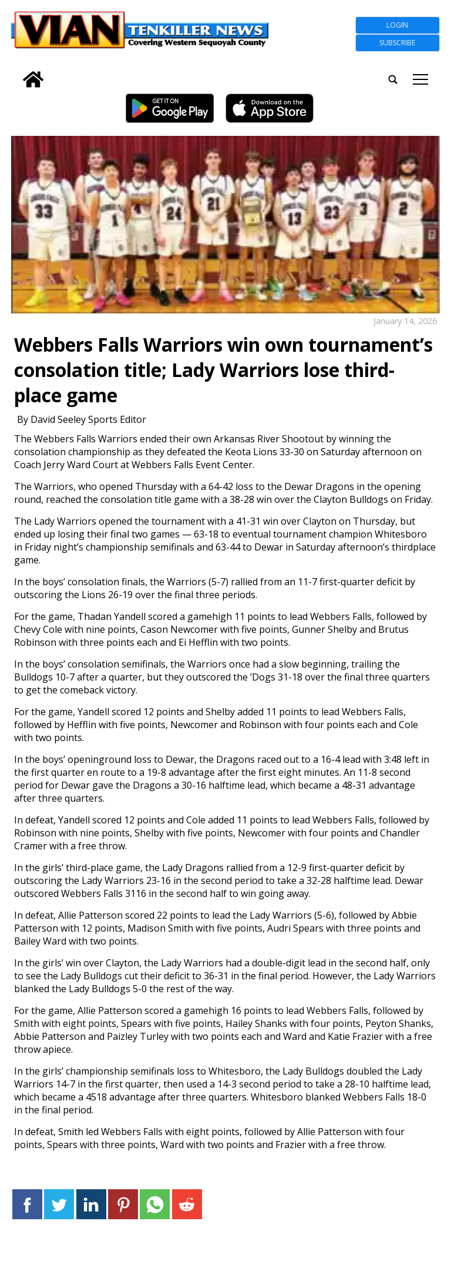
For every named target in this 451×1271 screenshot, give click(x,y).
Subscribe (397, 43)
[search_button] (16, 72)
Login (397, 25)
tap (420, 79)
